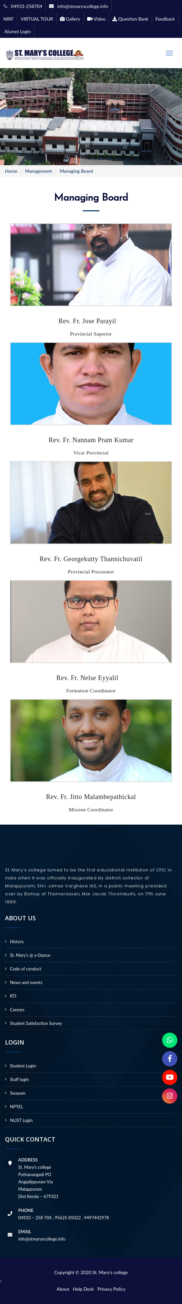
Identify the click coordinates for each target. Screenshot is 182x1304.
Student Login (23, 1065)
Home (11, 171)
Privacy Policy (111, 1289)
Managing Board (76, 171)
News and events (26, 982)
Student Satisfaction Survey (36, 1023)
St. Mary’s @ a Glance (30, 955)
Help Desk (84, 1289)
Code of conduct (25, 968)
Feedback (165, 19)
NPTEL (16, 1106)
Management (38, 171)
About (64, 1289)
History (17, 941)
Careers (17, 1009)
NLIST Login (21, 1120)
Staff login (19, 1079)
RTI (13, 996)
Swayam (18, 1093)
